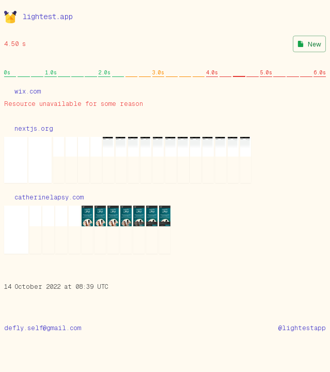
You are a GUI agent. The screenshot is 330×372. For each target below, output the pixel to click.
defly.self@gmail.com (42, 328)
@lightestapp (302, 328)
